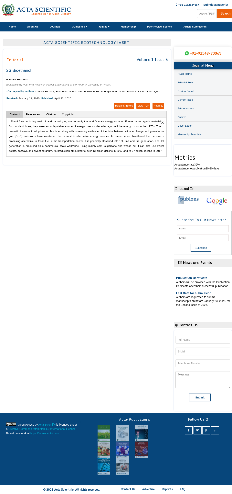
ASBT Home (185, 73)
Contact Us (128, 489)
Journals (55, 26)
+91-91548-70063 (205, 53)
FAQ (182, 489)
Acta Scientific (47, 424)
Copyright (68, 114)
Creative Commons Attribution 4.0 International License (42, 429)
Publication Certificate (191, 278)
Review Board (186, 91)
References (33, 114)
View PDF (143, 105)
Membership (128, 26)
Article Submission (194, 26)
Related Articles (124, 105)
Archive (182, 117)
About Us (32, 26)
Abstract (15, 114)
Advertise (148, 489)
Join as (104, 26)
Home (12, 26)
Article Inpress (186, 108)
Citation (51, 114)
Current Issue (185, 99)
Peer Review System (159, 26)
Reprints (158, 105)
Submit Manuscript (215, 4)
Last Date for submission (193, 293)
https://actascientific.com (45, 433)
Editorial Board (186, 82)
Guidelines (79, 26)
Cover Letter (185, 125)
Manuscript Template (189, 134)
